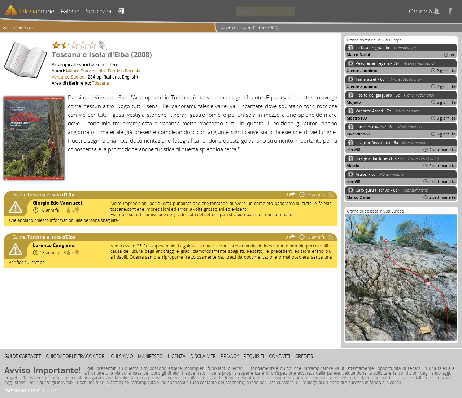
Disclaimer (203, 356)
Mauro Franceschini (86, 70)
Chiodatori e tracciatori (76, 356)
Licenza (177, 356)
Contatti (279, 356)
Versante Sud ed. (69, 77)
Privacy (230, 356)
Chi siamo (122, 356)
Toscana (100, 83)
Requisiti (254, 356)
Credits (304, 356)
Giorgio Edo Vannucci (57, 203)
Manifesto (150, 356)
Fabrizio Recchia (124, 70)
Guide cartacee (18, 27)
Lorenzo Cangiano (54, 245)
